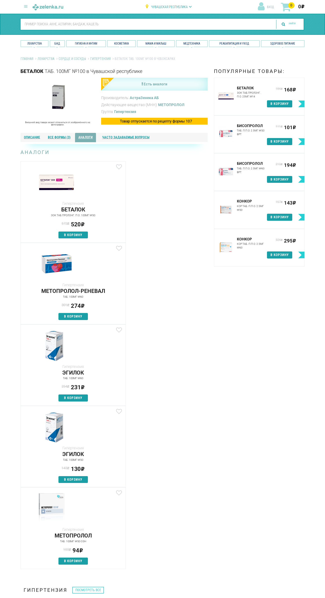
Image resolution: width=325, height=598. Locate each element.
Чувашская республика (169, 7)
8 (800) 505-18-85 (45, 517)
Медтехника (191, 43)
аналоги (85, 137)
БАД (57, 43)
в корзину (51, 235)
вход (270, 7)
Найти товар (102, 533)
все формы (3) (59, 137)
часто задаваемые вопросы (125, 137)
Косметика (121, 43)
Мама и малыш (156, 43)
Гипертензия (100, 59)
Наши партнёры (201, 526)
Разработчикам (202, 547)
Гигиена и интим (153, 533)
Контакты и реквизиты (207, 540)
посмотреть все (88, 351)
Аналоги (99, 540)
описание (32, 137)
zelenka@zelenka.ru (35, 542)
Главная (27, 59)
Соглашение (199, 555)
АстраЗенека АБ (144, 98)
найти (288, 24)
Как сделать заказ (107, 547)
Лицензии (197, 533)
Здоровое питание (282, 43)
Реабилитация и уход (234, 43)
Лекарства (34, 43)
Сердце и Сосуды (72, 59)
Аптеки (98, 518)
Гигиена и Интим (86, 43)
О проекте (197, 518)
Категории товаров (108, 526)
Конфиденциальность (206, 562)
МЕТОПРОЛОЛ (171, 105)
